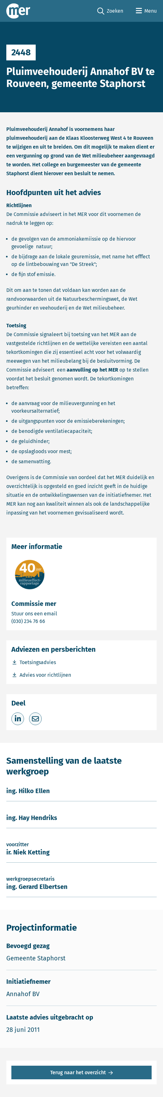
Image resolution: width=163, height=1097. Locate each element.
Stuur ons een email (59, 613)
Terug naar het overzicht (78, 1072)
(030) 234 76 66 (50, 621)
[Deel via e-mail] (35, 718)
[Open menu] (146, 11)
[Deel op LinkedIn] (17, 718)
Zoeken (110, 11)
